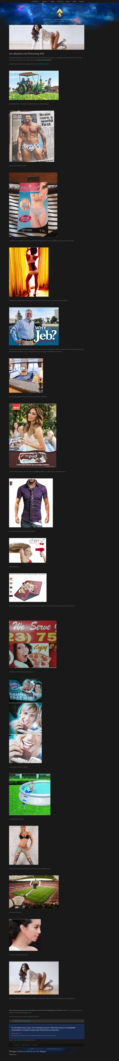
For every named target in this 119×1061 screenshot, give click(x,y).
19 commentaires (34, 1044)
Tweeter (11, 1054)
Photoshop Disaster (44, 64)
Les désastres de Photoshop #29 (21, 1021)
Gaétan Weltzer (17, 1040)
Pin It (15, 1054)
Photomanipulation (26, 1044)
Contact (29, 1012)
